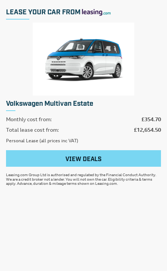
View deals (83, 158)
